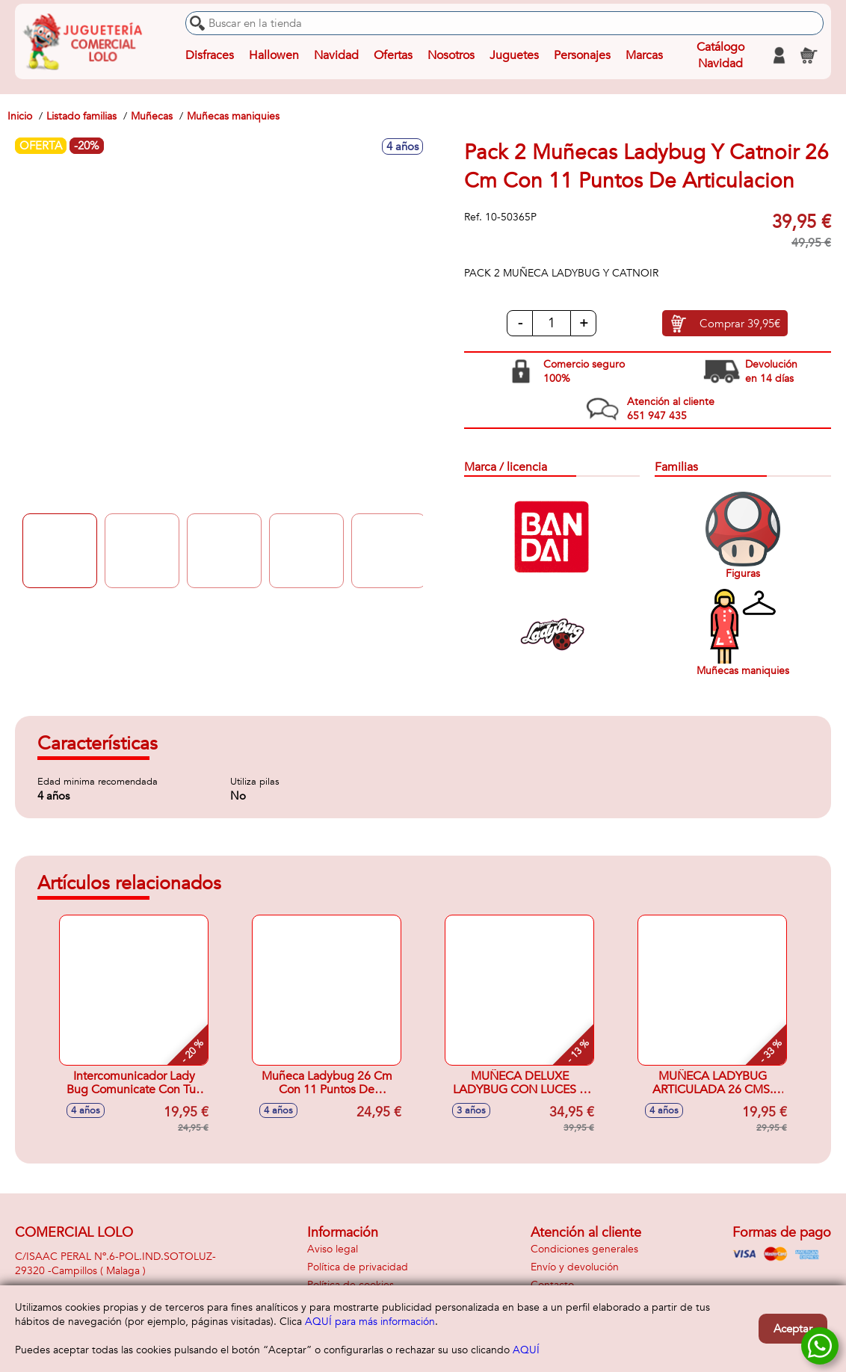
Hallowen (274, 55)
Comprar (740, 323)
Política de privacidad (357, 1267)
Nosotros (451, 55)
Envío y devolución (575, 1267)
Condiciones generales (584, 1249)
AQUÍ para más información (370, 1321)
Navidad (336, 55)
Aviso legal (332, 1249)
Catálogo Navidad (720, 55)
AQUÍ (526, 1350)
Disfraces (209, 55)
